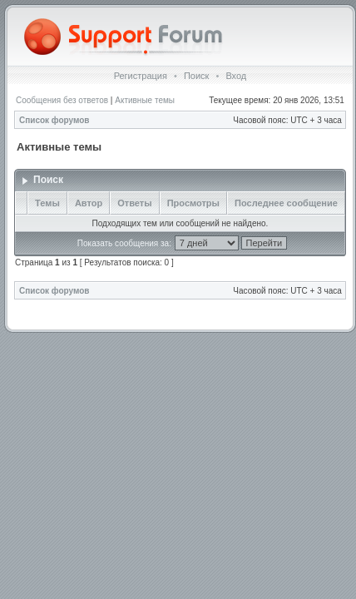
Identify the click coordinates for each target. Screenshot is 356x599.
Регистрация (140, 76)
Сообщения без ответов (62, 100)
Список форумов (54, 120)
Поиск (196, 76)
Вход (235, 76)
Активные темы (145, 100)
